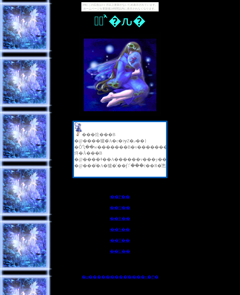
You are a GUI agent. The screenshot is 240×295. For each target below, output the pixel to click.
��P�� (120, 196)
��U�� (120, 251)
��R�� (120, 218)
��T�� (120, 240)
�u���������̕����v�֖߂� (120, 277)
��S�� (120, 229)
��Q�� (120, 207)
